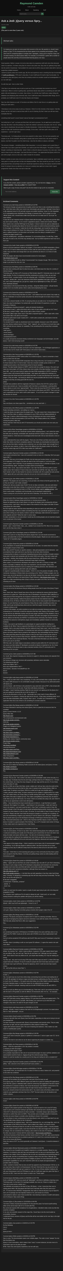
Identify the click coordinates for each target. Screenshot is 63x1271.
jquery (3, 27)
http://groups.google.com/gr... (11, 741)
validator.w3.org (49, 489)
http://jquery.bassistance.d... (11, 737)
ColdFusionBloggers (9, 75)
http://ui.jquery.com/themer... (44, 1133)
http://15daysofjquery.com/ (10, 753)
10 (10, 453)
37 (10, 1077)
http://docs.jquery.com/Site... (11, 758)
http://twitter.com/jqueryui (10, 769)
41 (10, 1178)
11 (10, 478)
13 (10, 524)
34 (10, 1044)
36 (10, 1068)
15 (10, 543)
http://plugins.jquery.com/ (10, 258)
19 (10, 705)
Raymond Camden (31, 3)
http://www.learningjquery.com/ (12, 751)
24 (10, 901)
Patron (49, 182)
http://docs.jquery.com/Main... (11, 732)
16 (10, 586)
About (27, 10)
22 (10, 828)
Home (19, 10)
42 (10, 1201)
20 (10, 762)
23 (10, 860)
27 (10, 927)
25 (10, 908)
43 (10, 1223)
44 (10, 1236)
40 (10, 1148)
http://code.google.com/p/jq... (11, 720)
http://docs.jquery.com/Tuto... (11, 749)
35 (10, 1061)
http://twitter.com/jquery (10, 766)
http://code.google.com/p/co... (11, 873)
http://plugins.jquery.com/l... (48, 577)
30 (10, 996)
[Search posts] (30, 14)
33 (10, 1033)
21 (10, 775)
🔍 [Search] (42, 13)
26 (10, 914)
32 (10, 1016)
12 (10, 498)
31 (10, 1007)
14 (10, 532)
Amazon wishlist (8, 185)
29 (10, 972)
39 (10, 1105)
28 (10, 949)
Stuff (44, 10)
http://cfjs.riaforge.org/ (9, 871)
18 (10, 677)
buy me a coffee (20, 185)
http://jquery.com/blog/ (9, 745)
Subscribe (55, 191)
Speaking (36, 10)
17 (10, 654)
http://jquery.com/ (8, 715)
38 (10, 1099)
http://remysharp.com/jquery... (11, 734)
